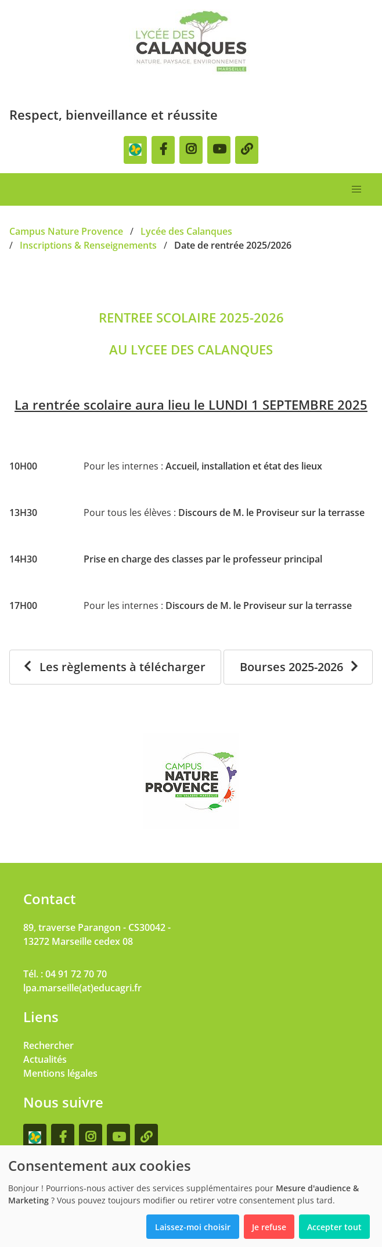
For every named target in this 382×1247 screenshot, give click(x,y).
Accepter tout (334, 1226)
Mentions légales (60, 1073)
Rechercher (48, 1045)
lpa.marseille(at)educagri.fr (82, 987)
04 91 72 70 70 (76, 973)
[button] (356, 189)
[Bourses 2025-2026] (298, 667)
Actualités (45, 1059)
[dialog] (191, 1196)
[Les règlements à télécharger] (115, 667)
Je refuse (269, 1226)
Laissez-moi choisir (192, 1226)
